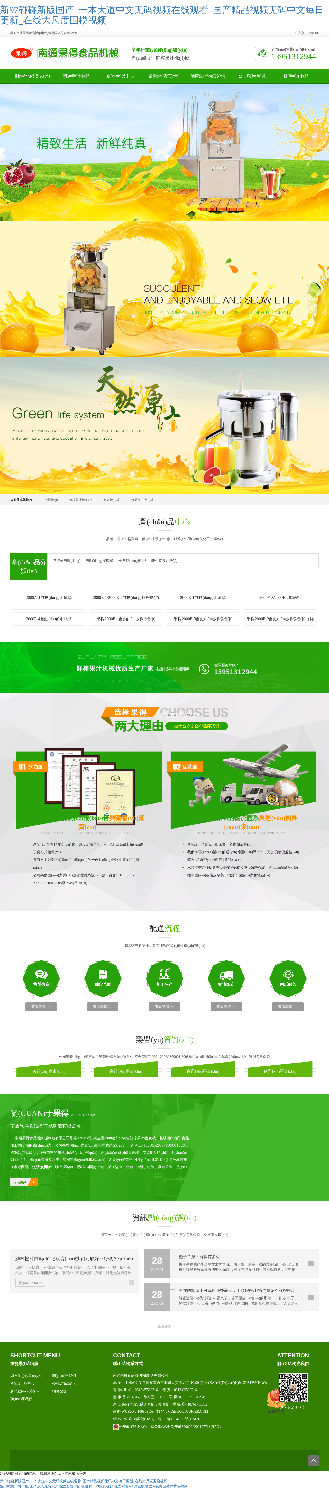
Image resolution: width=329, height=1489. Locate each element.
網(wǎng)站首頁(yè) (32, 78)
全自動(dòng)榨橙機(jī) (132, 561)
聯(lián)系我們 (296, 78)
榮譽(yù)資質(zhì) (164, 78)
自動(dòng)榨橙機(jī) (99, 561)
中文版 (300, 33)
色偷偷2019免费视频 (97, 1486)
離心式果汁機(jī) (164, 561)
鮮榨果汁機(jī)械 (80, 500)
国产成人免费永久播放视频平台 (55, 1486)
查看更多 (164, 1326)
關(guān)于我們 (76, 78)
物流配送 (59, 1391)
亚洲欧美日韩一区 (14, 1486)
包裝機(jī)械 (112, 500)
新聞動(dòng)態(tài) (208, 78)
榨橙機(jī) (51, 500)
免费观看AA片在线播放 (133, 1486)
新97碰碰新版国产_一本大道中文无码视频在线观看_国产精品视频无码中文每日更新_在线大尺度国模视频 (162, 15)
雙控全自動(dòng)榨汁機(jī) (66, 561)
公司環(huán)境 (252, 78)
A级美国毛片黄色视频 (170, 1486)
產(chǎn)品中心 (120, 78)
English (314, 33)
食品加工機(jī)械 (142, 500)
